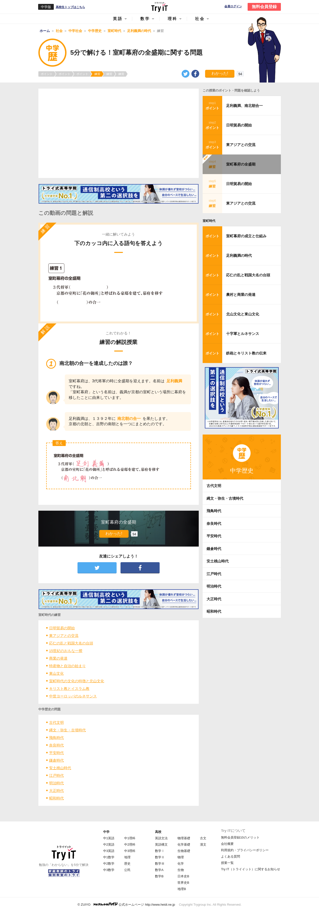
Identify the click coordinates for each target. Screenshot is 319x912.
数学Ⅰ (160, 851)
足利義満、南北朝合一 (244, 106)
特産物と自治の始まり (67, 666)
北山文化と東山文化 (242, 314)
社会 (200, 19)
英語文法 (161, 838)
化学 (180, 863)
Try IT (159, 7)
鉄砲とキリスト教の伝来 (246, 353)
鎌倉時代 (56, 760)
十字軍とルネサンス (242, 334)
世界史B (183, 882)
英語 (118, 19)
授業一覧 (227, 863)
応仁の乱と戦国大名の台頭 (71, 643)
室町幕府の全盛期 (240, 164)
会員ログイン (233, 6)
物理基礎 (183, 838)
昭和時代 (56, 798)
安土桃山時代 (60, 768)
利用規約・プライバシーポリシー (245, 850)
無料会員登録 (264, 6)
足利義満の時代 (239, 255)
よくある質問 (230, 856)
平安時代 (56, 753)
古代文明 (56, 722)
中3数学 (108, 870)
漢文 (203, 844)
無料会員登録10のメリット (240, 837)
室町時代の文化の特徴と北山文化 (76, 681)
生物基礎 (183, 851)
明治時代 (56, 783)
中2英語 (108, 844)
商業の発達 (58, 658)
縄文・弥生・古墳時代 (67, 730)
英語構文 (161, 844)
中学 (106, 832)
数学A (159, 870)
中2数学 (108, 863)
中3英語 (108, 851)
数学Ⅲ (160, 863)
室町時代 (209, 221)
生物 (180, 870)
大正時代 (56, 790)
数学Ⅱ (160, 857)
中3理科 (129, 851)
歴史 (127, 863)
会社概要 (227, 844)
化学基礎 (183, 844)
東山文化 (56, 673)
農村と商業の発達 (240, 294)
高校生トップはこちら (70, 7)
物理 (180, 857)
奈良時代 (56, 745)
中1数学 (108, 857)
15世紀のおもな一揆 (66, 651)
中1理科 (129, 838)
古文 (203, 838)
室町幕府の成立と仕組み (246, 236)
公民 (127, 870)
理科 (172, 19)
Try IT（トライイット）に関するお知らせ (250, 869)
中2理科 (129, 844)
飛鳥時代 (56, 738)
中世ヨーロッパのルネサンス (73, 696)
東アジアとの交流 (63, 635)
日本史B (183, 876)
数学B (159, 876)
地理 (127, 857)
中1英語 (108, 838)
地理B (181, 889)
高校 (158, 832)
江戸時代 (56, 775)
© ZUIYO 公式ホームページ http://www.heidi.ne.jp (126, 904)
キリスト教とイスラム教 (69, 688)
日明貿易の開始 (62, 628)
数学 (145, 19)
